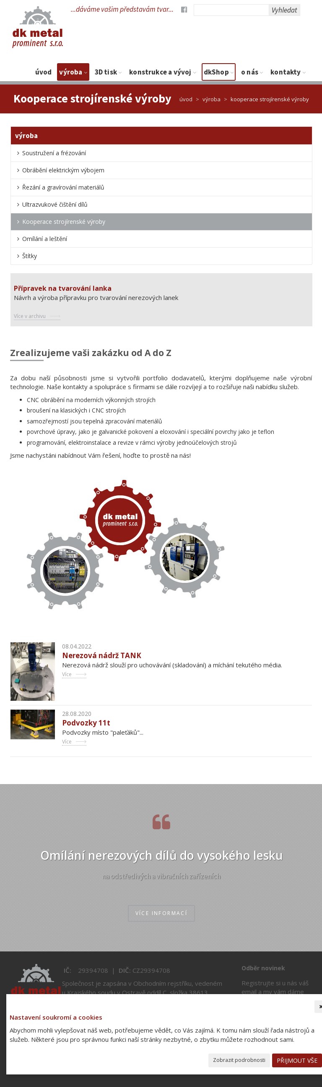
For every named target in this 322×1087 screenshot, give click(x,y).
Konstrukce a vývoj (162, 72)
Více (67, 674)
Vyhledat (284, 10)
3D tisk (108, 72)
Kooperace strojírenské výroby (63, 222)
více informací (161, 913)
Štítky (29, 256)
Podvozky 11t (86, 723)
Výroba (73, 72)
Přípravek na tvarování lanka (63, 288)
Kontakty (288, 72)
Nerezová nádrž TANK (101, 655)
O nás (252, 72)
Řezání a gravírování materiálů (63, 187)
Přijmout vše (297, 1060)
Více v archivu (30, 316)
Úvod (43, 72)
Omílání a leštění (44, 239)
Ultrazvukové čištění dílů (55, 204)
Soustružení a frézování (54, 153)
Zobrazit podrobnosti (239, 1060)
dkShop (219, 72)
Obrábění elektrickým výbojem (63, 170)
